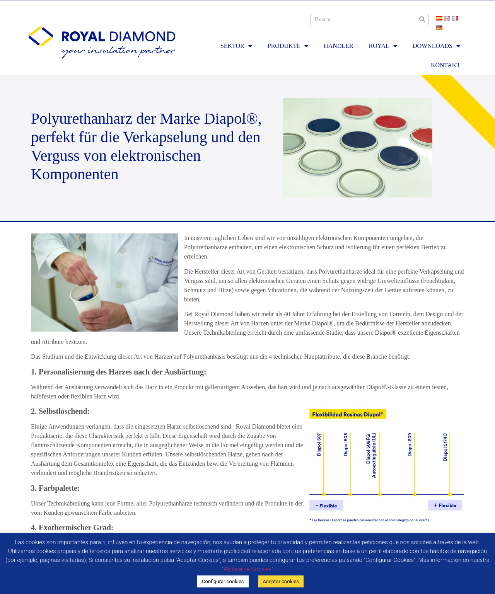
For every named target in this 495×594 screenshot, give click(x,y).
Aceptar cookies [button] (281, 581)
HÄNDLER (338, 46)
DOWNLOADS (436, 46)
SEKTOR (236, 46)
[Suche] (422, 19)
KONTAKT (445, 65)
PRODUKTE (288, 46)
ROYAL (383, 46)
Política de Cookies (247, 569)
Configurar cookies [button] (223, 581)
